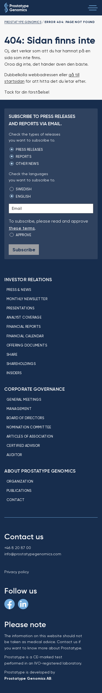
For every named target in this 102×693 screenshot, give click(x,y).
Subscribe (24, 249)
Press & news (19, 289)
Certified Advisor (23, 445)
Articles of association (30, 436)
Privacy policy (16, 572)
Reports (23, 156)
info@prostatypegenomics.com (32, 554)
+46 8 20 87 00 (17, 548)
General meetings (24, 399)
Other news (27, 163)
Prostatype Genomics (22, 22)
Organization (20, 481)
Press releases (29, 149)
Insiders (14, 373)
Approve (23, 235)
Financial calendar (25, 336)
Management (19, 408)
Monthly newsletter (27, 299)
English (23, 196)
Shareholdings (21, 363)
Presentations (20, 308)
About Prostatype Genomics (40, 471)
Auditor (14, 455)
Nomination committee (29, 427)
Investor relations (28, 279)
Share (12, 354)
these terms (22, 228)
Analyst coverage (24, 317)
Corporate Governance (34, 389)
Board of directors (25, 418)
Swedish (24, 189)
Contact (16, 500)
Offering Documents (27, 345)
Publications (19, 490)
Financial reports (24, 326)
